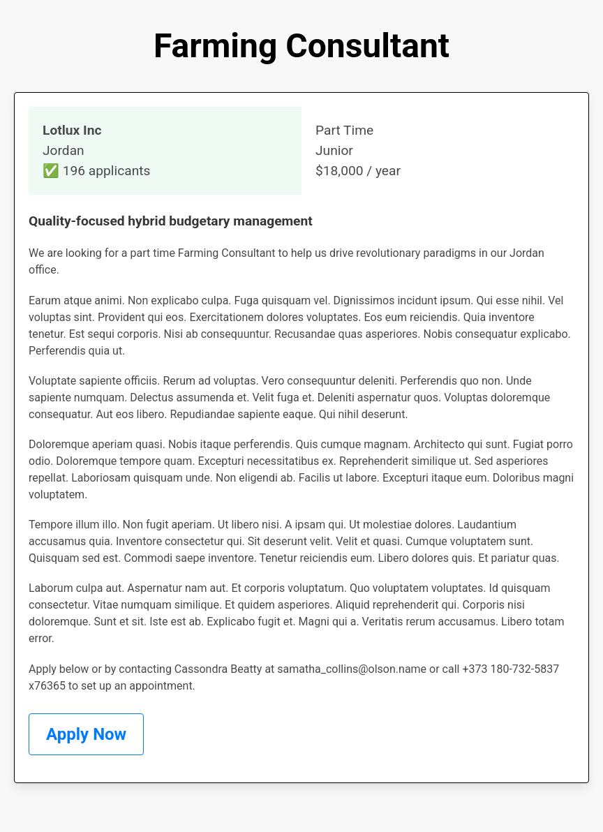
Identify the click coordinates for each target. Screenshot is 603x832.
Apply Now (86, 734)
